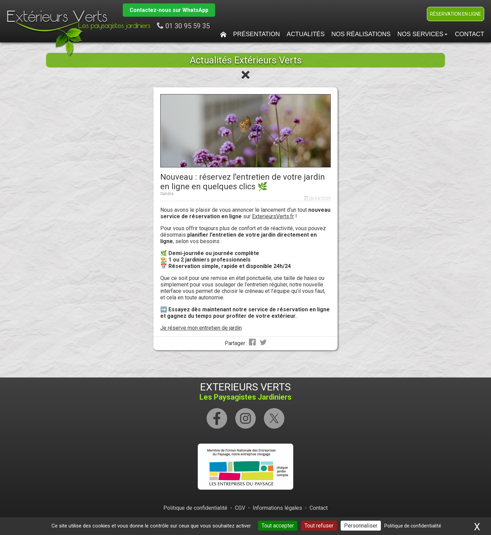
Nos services (423, 34)
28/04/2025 (319, 198)
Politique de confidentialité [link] (412, 526)
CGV (240, 508)
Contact (469, 34)
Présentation (256, 34)
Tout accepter (278, 525)
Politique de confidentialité (195, 508)
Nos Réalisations (361, 34)
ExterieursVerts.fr (273, 216)
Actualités (306, 34)
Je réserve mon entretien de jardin (201, 328)
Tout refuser (318, 525)
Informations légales (277, 508)
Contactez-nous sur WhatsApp (169, 10)
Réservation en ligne (455, 14)
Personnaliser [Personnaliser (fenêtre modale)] (360, 525)
